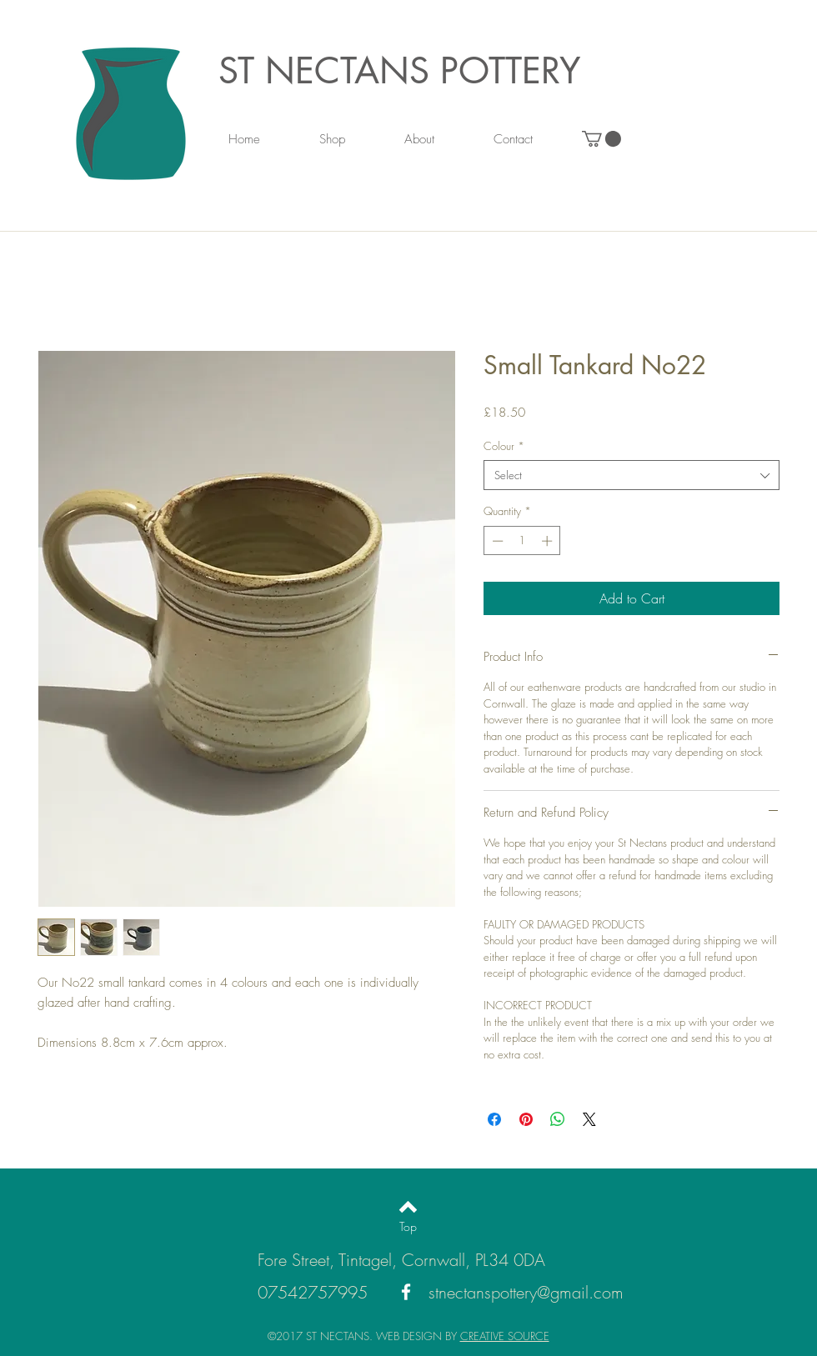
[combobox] (631, 475)
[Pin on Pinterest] (526, 1119)
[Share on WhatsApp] (558, 1119)
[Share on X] (589, 1119)
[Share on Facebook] (494, 1119)
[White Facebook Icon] (406, 1292)
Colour (504, 445)
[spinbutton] (522, 541)
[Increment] (549, 541)
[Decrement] (496, 541)
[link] (601, 139)
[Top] (408, 1226)
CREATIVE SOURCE (504, 1335)
